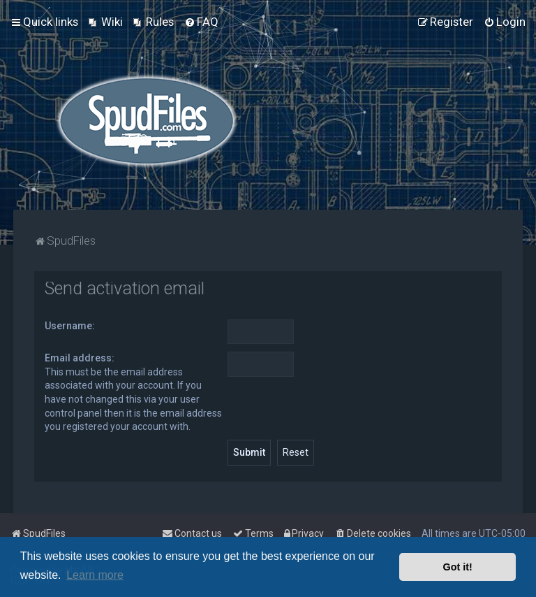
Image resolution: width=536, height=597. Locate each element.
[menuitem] (106, 22)
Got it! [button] (457, 567)
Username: (70, 325)
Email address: (79, 358)
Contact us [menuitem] (192, 533)
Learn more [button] (95, 575)
